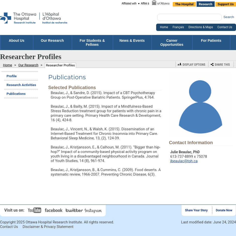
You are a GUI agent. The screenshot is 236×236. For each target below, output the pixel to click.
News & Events (132, 42)
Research (205, 4)
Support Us (226, 4)
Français (178, 27)
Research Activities (21, 85)
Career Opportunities (172, 42)
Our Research (52, 42)
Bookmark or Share (221, 64)
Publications (16, 94)
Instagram (93, 210)
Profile (12, 76)
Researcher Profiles (60, 65)
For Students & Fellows (92, 42)
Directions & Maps (201, 27)
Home (164, 27)
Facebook (54, 210)
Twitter (74, 210)
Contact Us (224, 27)
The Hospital (184, 4)
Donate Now (224, 210)
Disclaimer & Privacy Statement (48, 226)
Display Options (192, 64)
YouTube (35, 210)
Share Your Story (196, 210)
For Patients (211, 42)
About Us (16, 42)
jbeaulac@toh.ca (184, 161)
